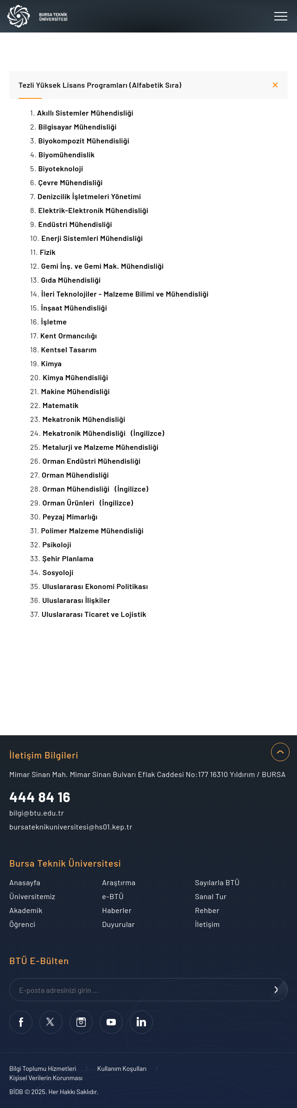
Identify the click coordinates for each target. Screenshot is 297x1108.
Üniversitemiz (32, 896)
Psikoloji (58, 544)
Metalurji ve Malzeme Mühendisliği (102, 446)
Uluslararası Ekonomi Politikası (97, 586)
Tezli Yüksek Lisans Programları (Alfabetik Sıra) (100, 84)
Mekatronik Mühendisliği (85, 419)
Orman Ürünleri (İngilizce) (88, 502)
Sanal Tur (211, 896)
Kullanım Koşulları (121, 1068)
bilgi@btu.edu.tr (36, 812)
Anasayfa (24, 882)
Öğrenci (22, 924)
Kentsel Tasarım (71, 349)
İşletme (55, 321)
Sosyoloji (60, 572)
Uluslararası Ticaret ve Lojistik (96, 613)
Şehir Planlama (68, 558)
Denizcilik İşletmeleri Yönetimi (89, 196)
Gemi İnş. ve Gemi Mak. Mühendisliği (102, 265)
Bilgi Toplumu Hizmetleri (42, 1068)
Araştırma (118, 882)
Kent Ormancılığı (70, 335)
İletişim (207, 924)
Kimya (53, 363)
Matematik (62, 405)
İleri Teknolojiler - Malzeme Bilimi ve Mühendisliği (125, 293)
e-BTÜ (113, 896)
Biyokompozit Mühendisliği (85, 140)
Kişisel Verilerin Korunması (45, 1078)
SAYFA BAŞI (280, 752)
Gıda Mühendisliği (72, 279)
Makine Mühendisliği (77, 391)
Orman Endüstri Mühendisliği (93, 460)
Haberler (117, 910)
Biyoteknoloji (62, 168)
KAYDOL (276, 989)
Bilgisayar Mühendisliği (79, 126)
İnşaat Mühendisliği (75, 307)
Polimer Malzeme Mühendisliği (94, 530)
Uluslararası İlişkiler (78, 600)
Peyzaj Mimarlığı (72, 516)
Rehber (207, 910)
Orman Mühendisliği (77, 474)
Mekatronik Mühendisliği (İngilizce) (103, 432)
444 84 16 (39, 796)
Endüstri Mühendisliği (76, 224)
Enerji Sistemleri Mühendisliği (93, 237)
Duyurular (118, 924)
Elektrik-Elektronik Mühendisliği (95, 210)
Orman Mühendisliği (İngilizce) (96, 488)
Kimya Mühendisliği (77, 377)
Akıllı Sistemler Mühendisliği (87, 112)
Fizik (49, 251)
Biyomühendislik (68, 154)
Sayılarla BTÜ (217, 882)
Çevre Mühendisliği (72, 182)
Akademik (26, 910)
